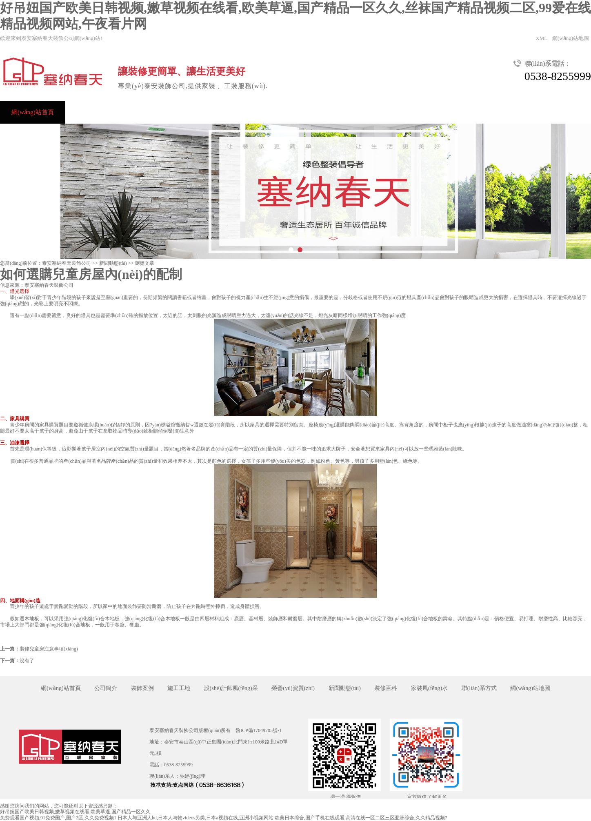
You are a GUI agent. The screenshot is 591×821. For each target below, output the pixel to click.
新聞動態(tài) (392, 112)
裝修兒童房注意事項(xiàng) (49, 649)
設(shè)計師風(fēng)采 (254, 112)
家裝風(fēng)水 (429, 688)
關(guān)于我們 (500, 112)
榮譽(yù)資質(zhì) (328, 112)
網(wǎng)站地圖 (570, 38)
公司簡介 (89, 112)
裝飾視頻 (444, 112)
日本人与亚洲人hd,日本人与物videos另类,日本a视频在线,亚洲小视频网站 (195, 818)
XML (541, 38)
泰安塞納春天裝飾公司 (66, 263)
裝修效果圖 (186, 112)
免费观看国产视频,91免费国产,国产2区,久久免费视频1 (58, 818)
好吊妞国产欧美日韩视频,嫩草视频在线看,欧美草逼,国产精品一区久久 (75, 811)
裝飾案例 (136, 112)
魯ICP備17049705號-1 (259, 730)
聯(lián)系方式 (30, 135)
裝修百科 (385, 688)
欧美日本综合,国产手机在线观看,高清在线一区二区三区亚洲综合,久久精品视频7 (361, 818)
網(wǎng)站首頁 (32, 112)
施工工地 (178, 688)
